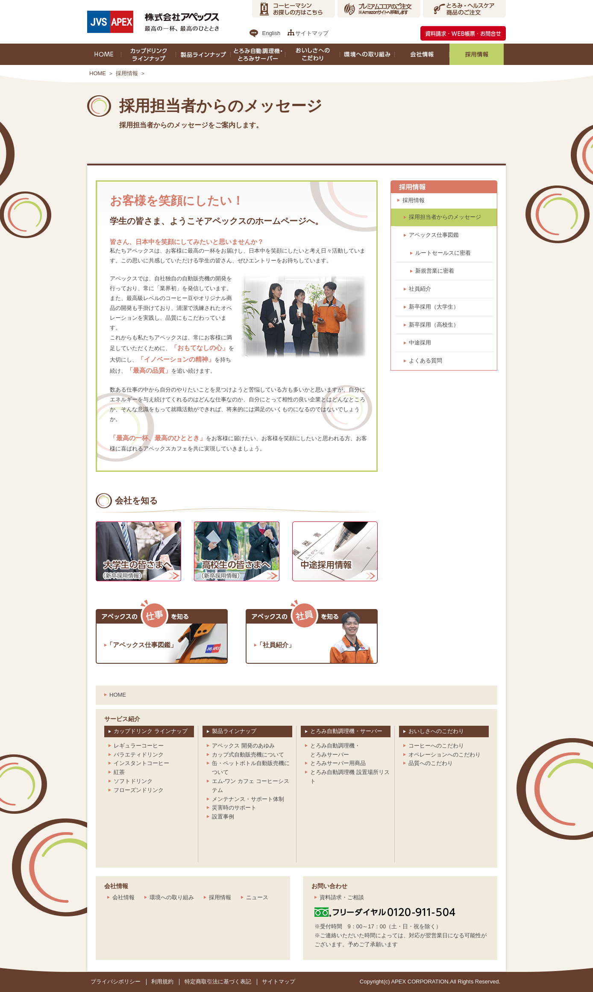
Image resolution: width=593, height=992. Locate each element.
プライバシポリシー (116, 981)
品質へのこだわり (430, 763)
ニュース (257, 897)
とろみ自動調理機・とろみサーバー (335, 750)
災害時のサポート (234, 807)
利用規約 (162, 981)
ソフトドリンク (133, 781)
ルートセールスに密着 (443, 253)
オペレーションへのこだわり (444, 754)
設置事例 (223, 816)
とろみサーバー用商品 (338, 763)
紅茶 (119, 772)
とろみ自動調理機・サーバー (346, 731)
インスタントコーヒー (141, 763)
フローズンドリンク (139, 790)
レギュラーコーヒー (139, 745)
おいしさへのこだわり (436, 731)
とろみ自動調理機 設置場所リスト (350, 776)
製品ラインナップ (234, 731)
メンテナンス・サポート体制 (248, 799)
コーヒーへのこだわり (436, 745)
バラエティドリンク (139, 754)
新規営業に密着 (434, 271)
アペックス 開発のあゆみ (243, 745)
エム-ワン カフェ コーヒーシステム (250, 785)
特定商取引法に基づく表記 (218, 981)
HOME (97, 73)
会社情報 (123, 897)
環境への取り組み (172, 897)
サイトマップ (312, 33)
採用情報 (127, 73)
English (271, 33)
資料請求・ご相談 (342, 897)
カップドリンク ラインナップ (151, 731)
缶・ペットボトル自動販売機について (251, 767)
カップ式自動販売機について (248, 754)
